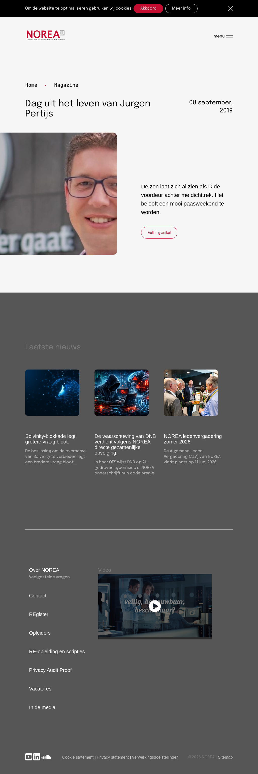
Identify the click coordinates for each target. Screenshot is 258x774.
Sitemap (225, 757)
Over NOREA (44, 570)
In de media (42, 707)
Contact (37, 595)
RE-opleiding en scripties (57, 651)
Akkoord (148, 8)
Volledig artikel (159, 233)
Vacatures (40, 688)
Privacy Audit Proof (50, 670)
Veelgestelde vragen (49, 577)
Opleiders (40, 633)
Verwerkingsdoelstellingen (155, 757)
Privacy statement (113, 757)
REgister (38, 614)
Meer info (181, 8)
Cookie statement (78, 757)
